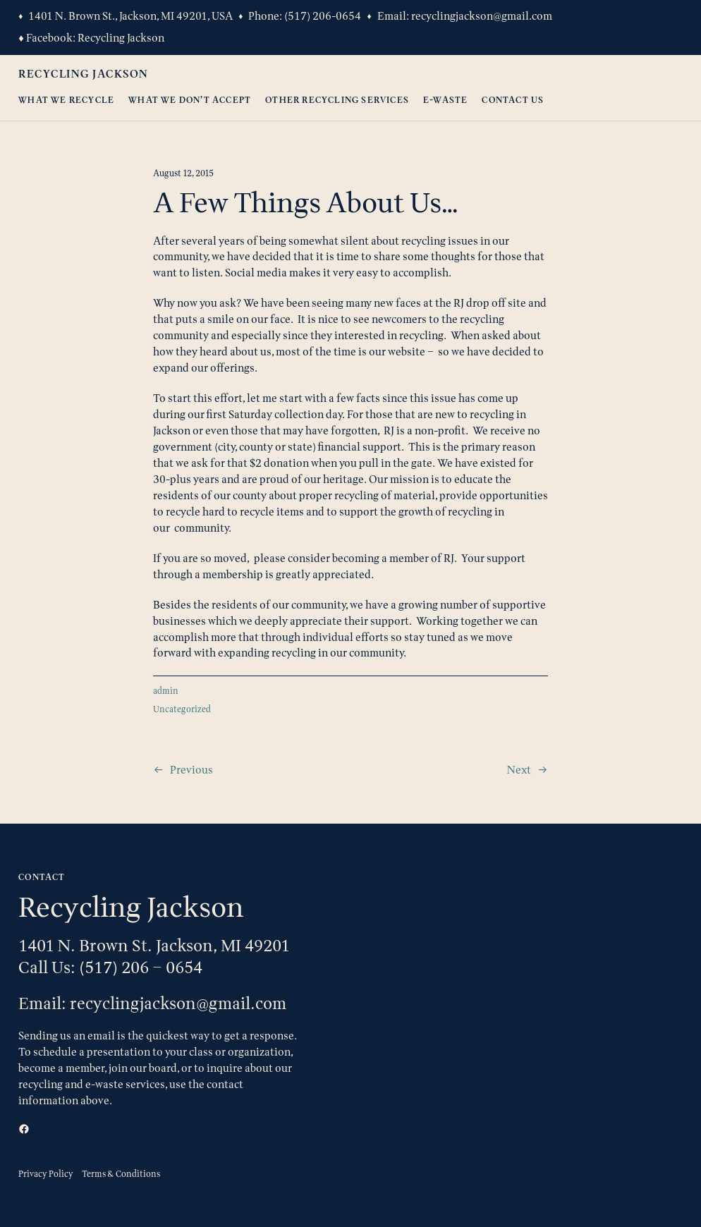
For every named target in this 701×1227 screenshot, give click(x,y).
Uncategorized (182, 709)
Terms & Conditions (121, 1173)
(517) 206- (310, 16)
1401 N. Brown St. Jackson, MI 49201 (154, 945)
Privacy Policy (45, 1173)
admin (165, 690)
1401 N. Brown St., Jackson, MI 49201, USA (130, 16)
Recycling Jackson (121, 38)
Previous (191, 770)
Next (519, 770)
